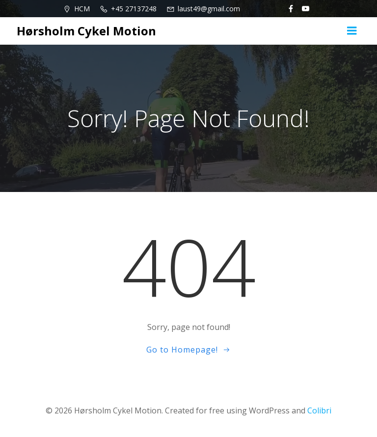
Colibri (319, 410)
